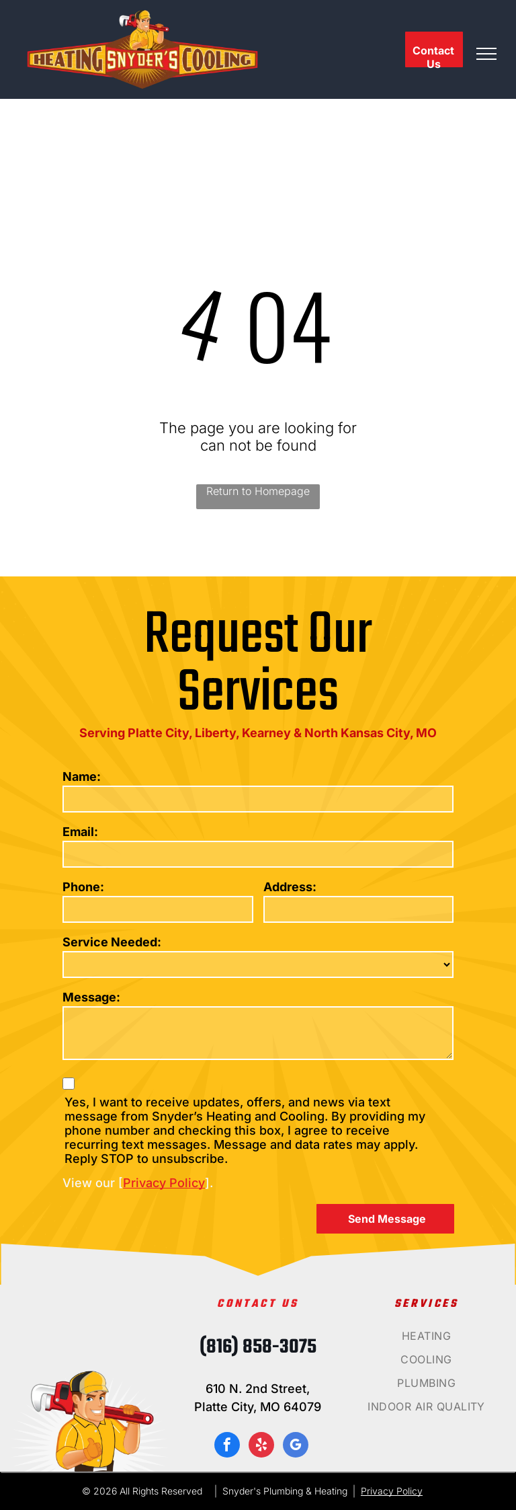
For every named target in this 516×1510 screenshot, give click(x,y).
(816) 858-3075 (258, 1347)
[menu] (486, 53)
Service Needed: (111, 942)
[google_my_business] (295, 1446)
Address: (289, 887)
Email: (80, 832)
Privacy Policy (164, 1183)
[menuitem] (426, 1341)
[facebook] (227, 1446)
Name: (81, 776)
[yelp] (261, 1446)
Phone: (83, 887)
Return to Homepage (258, 491)
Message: (91, 997)
